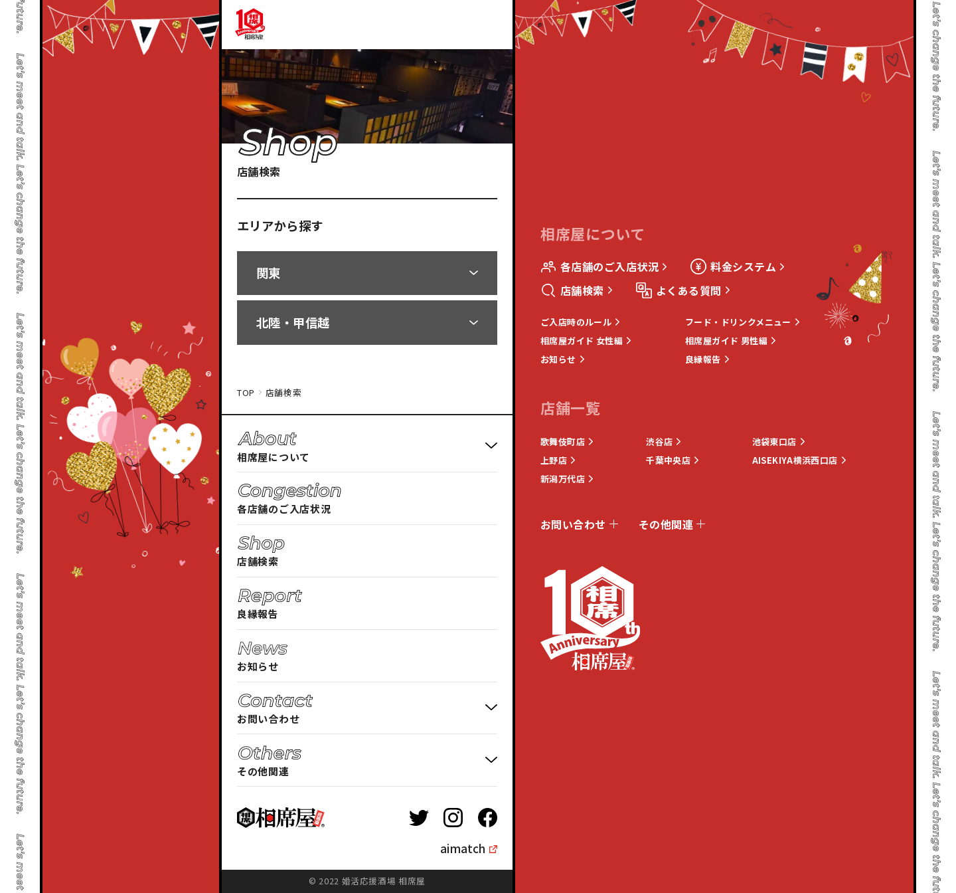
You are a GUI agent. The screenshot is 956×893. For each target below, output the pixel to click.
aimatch (462, 848)
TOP (246, 393)
